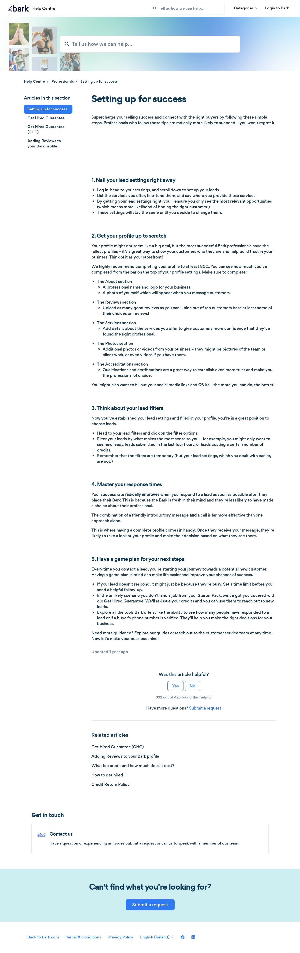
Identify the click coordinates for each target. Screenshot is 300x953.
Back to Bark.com (43, 937)
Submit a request (205, 708)
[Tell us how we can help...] (187, 8)
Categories (246, 8)
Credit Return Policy (110, 784)
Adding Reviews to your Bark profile (125, 756)
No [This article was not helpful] (192, 686)
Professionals (63, 81)
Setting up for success (99, 81)
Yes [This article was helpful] (175, 686)
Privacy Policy (120, 937)
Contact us (60, 834)
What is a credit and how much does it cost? (132, 765)
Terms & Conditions (83, 937)
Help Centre (34, 81)
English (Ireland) (157, 937)
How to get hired (107, 775)
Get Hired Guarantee (45, 118)
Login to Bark (277, 8)
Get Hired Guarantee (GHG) (117, 747)
